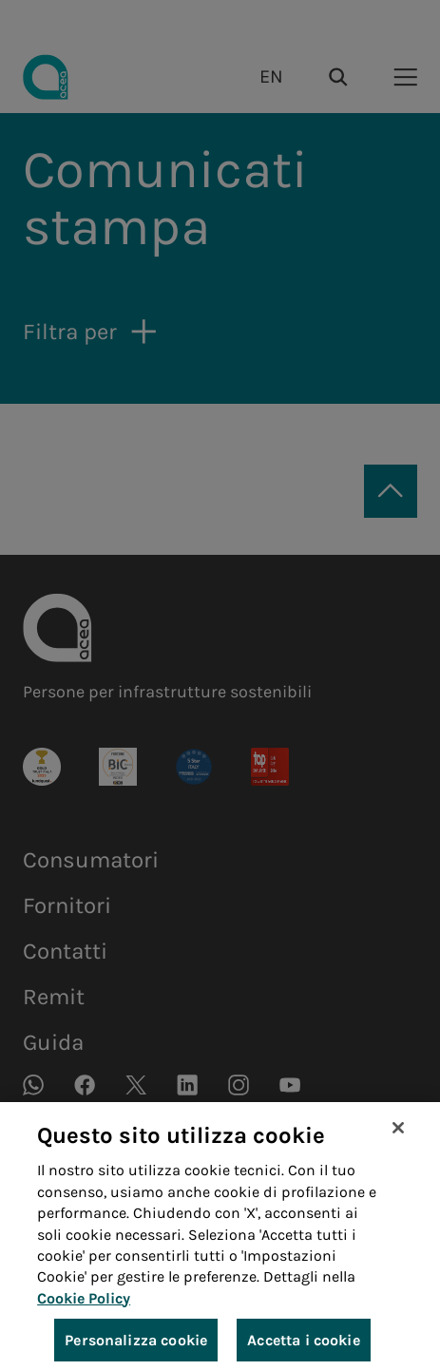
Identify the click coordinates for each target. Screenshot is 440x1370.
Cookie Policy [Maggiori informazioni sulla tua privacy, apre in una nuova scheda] (83, 1307)
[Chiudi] (398, 1137)
